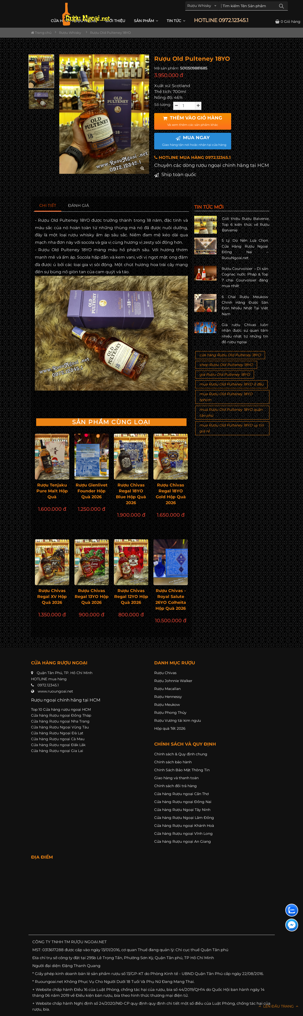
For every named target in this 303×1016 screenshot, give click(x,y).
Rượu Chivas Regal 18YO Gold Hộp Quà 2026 (171, 494)
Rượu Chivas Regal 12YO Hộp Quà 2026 (131, 596)
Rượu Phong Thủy (170, 712)
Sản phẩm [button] (146, 20)
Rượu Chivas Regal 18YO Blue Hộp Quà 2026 (131, 494)
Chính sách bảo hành (173, 762)
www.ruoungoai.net (55, 691)
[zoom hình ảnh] (142, 168)
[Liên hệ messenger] (291, 925)
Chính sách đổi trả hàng (175, 786)
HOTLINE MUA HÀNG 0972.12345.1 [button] (192, 157)
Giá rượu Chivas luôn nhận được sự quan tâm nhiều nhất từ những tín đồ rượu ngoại (245, 333)
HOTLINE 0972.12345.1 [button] (221, 20)
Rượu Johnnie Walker (173, 680)
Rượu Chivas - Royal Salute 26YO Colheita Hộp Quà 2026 (170, 599)
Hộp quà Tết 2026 (169, 728)
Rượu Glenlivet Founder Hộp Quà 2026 (91, 491)
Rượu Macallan (167, 688)
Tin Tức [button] (176, 20)
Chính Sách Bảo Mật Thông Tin (182, 770)
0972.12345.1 (48, 685)
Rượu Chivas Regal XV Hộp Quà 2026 (52, 596)
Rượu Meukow (167, 704)
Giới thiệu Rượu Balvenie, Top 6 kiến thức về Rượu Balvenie (245, 224)
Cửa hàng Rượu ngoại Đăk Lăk (58, 745)
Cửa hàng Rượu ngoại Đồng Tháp (61, 715)
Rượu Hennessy (168, 696)
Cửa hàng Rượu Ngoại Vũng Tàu (60, 727)
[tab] (47, 206)
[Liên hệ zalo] (291, 910)
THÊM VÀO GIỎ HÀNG (192, 121)
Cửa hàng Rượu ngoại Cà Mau (57, 739)
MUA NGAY (194, 141)
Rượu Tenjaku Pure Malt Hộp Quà (52, 491)
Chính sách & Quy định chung (180, 754)
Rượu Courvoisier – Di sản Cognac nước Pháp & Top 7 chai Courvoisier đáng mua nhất (245, 277)
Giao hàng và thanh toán (176, 778)
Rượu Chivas (165, 672)
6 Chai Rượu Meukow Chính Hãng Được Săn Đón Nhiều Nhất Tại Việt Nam (245, 305)
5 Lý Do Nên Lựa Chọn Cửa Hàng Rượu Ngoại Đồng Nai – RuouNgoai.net (245, 249)
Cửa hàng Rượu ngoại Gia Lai (57, 750)
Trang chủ (41, 33)
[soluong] (187, 106)
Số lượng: (162, 104)
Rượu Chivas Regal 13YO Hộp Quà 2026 (92, 596)
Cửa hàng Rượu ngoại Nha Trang (60, 721)
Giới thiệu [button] (115, 20)
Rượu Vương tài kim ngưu (177, 720)
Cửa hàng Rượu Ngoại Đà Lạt (57, 733)
